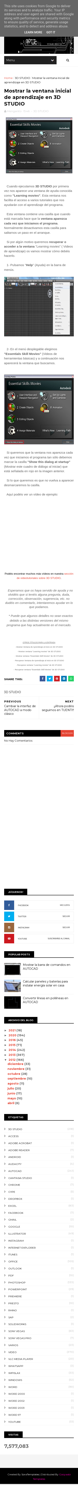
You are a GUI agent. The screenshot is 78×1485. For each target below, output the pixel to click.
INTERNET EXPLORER (22, 1248)
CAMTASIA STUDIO (20, 1178)
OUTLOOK (15, 1269)
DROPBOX (15, 1199)
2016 (13, 1041)
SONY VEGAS (16, 1331)
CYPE (11, 1192)
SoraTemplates (30, 1475)
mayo (12, 1099)
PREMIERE (15, 1296)
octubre (14, 1074)
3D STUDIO (22, 78)
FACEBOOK (23, 906)
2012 (13, 1060)
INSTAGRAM (23, 928)
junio (12, 1094)
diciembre (16, 1064)
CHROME (14, 1185)
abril (11, 1104)
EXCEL (12, 1206)
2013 (13, 1055)
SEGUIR (66, 917)
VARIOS (13, 1345)
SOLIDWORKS (17, 1325)
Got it (50, 32)
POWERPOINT (17, 1290)
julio (11, 1089)
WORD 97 (14, 1415)
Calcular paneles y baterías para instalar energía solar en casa (45, 984)
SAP (11, 1317)
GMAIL (12, 1220)
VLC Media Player (20, 1359)
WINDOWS (15, 1380)
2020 (13, 1036)
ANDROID (14, 1157)
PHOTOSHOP (17, 1283)
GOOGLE (14, 1227)
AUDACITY (14, 1164)
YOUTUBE (22, 939)
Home (8, 78)
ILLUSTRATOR (17, 1234)
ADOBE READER (19, 1150)
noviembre (17, 1069)
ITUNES (12, 1255)
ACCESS (13, 1136)
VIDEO (12, 1352)
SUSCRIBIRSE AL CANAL (59, 939)
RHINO (12, 1310)
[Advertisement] (39, 844)
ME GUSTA (65, 906)
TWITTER (22, 917)
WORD (12, 1387)
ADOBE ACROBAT (20, 1143)
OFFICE (13, 1262)
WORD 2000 (16, 1394)
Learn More (33, 32)
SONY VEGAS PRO (19, 1338)
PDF (11, 1276)
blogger (67, 734)
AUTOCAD (15, 1171)
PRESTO (13, 1303)
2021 (13, 1031)
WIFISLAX (14, 1373)
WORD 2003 (16, 1408)
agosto (14, 1084)
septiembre (17, 1079)
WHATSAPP (15, 1366)
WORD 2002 (16, 1401)
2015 (13, 1045)
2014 (13, 1050)
